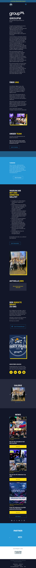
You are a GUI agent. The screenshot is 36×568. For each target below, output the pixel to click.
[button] (10, 394)
